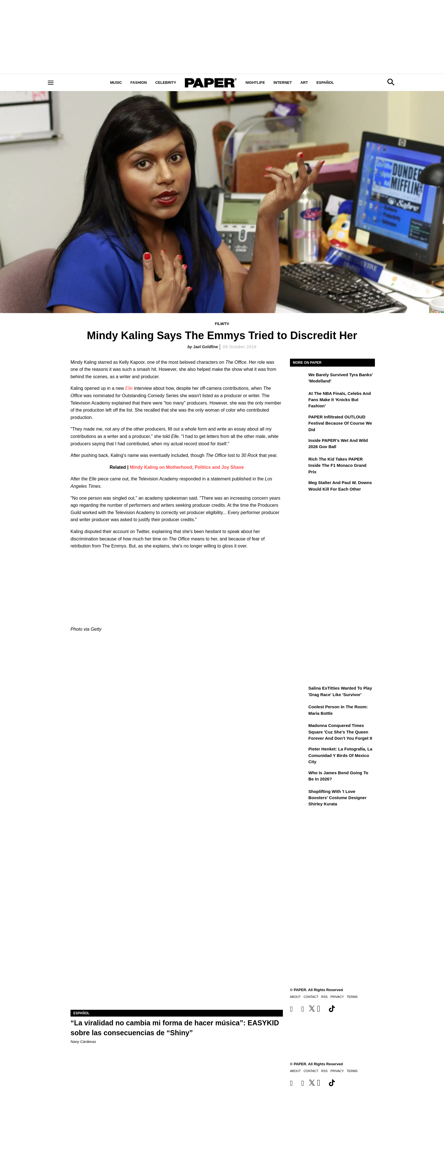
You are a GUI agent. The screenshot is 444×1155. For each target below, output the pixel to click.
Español (325, 82)
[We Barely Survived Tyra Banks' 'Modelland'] (298, 379)
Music (116, 82)
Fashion (139, 82)
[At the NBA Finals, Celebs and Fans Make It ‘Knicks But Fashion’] (298, 397)
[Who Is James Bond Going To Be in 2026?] (298, 777)
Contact (311, 1071)
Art (304, 82)
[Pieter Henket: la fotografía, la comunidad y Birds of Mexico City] (298, 753)
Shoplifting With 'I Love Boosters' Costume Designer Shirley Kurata (337, 798)
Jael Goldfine (205, 347)
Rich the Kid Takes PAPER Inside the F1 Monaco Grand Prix (337, 465)
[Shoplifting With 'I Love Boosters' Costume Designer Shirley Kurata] (298, 795)
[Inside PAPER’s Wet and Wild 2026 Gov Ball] (298, 444)
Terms (352, 1071)
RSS (324, 1071)
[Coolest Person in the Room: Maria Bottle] (298, 711)
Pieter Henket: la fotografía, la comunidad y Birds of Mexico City (340, 755)
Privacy (337, 1071)
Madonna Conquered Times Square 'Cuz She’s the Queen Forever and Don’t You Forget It (340, 732)
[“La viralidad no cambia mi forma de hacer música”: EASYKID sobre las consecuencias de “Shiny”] (177, 957)
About (295, 1071)
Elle (129, 388)
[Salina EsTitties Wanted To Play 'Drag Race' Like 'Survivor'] (298, 692)
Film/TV (222, 324)
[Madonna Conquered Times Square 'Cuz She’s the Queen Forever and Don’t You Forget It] (298, 729)
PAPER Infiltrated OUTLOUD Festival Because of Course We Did (340, 423)
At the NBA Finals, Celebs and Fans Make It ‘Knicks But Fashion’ (339, 399)
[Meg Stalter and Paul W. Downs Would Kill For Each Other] (298, 487)
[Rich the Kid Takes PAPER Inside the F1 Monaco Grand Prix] (298, 463)
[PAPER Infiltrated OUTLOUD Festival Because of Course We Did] (298, 421)
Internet (283, 82)
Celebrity (165, 82)
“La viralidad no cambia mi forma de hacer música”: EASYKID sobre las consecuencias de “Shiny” (175, 1028)
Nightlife (255, 82)
